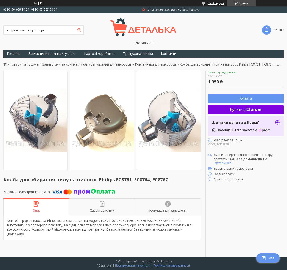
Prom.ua (166, 261)
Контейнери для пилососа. (156, 64)
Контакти (168, 53)
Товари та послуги (24, 64)
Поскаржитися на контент (132, 265)
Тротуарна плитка (138, 53)
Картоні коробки (97, 53)
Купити (246, 98)
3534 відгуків (216, 3)
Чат (268, 258)
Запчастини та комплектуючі (65, 64)
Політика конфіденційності (171, 265)
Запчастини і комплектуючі (50, 53)
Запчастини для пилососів (111, 64)
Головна (13, 53)
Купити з (246, 109)
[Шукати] (79, 30)
